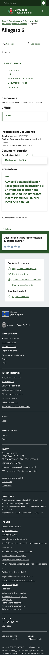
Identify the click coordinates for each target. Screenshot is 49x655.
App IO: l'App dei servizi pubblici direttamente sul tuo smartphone (24, 545)
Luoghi (4, 435)
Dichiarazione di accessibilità (14, 572)
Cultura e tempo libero (11, 389)
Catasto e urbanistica (11, 385)
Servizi (31, 635)
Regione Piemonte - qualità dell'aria (17, 576)
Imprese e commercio (11, 398)
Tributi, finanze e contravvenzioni (16, 406)
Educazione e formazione (12, 394)
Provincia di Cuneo (9, 534)
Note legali (6, 588)
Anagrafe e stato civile (11, 377)
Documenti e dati (31, 20)
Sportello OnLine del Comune (14, 538)
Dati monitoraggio (9, 635)
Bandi (7, 176)
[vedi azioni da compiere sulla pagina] (33, 44)
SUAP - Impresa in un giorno (14, 555)
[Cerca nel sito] (41, 11)
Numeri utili (6, 485)
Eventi (4, 439)
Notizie (5, 420)
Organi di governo (9, 350)
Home (4, 20)
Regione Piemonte (10, 3)
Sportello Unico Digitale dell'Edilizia (17, 551)
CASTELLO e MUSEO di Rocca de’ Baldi (18, 580)
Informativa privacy (10, 584)
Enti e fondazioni (9, 346)
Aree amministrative (10, 338)
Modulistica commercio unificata (15, 559)
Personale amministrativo (13, 354)
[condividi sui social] (8, 44)
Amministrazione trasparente (14, 596)
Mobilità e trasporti (10, 402)
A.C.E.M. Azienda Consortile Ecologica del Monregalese (24, 565)
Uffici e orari (7, 481)
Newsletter (6, 625)
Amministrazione (15, 20)
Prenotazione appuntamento (14, 605)
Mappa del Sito (35, 638)
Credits (15, 638)
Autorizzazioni (8, 381)
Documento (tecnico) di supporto (14, 23)
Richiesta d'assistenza (11, 608)
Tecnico (8, 115)
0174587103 (16, 462)
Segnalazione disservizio (12, 602)
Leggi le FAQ (7, 599)
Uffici (4, 363)
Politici (4, 359)
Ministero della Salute (11, 526)
